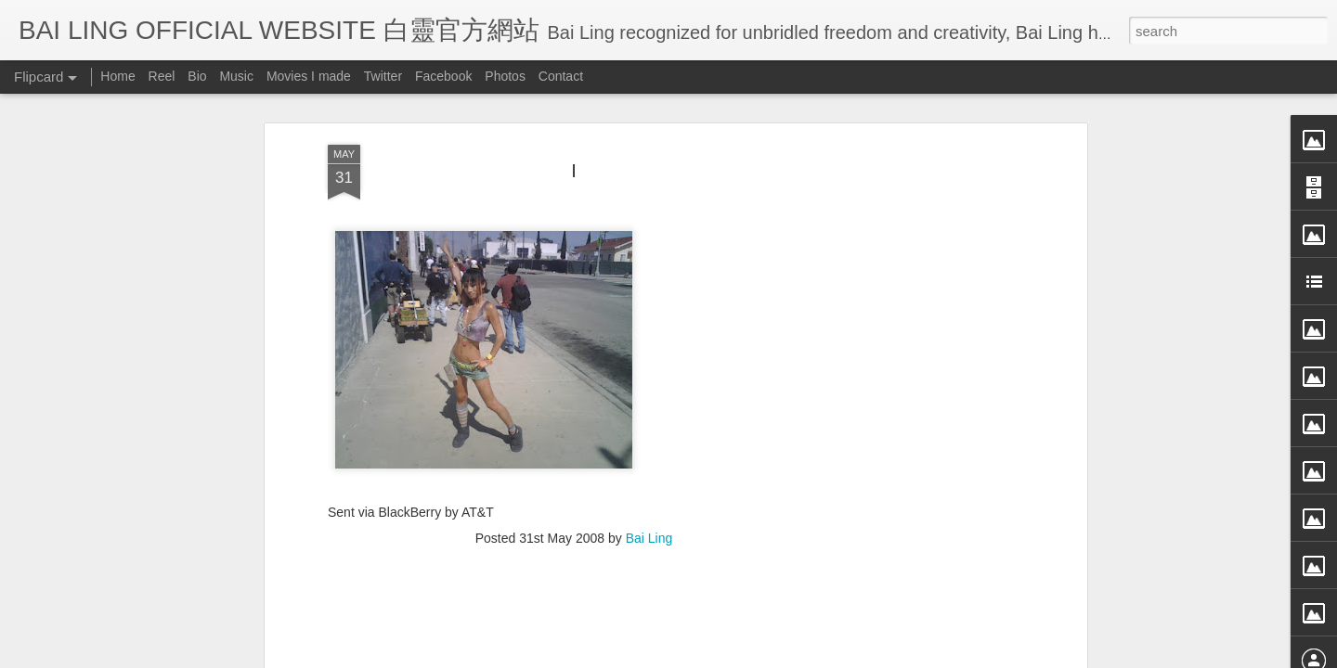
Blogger (783, 656)
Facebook (443, 76)
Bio (197, 76)
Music (236, 76)
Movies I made (308, 76)
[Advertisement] (922, 327)
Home (117, 76)
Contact (561, 76)
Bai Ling (649, 429)
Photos (505, 76)
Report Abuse (838, 656)
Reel (162, 76)
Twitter (383, 76)
